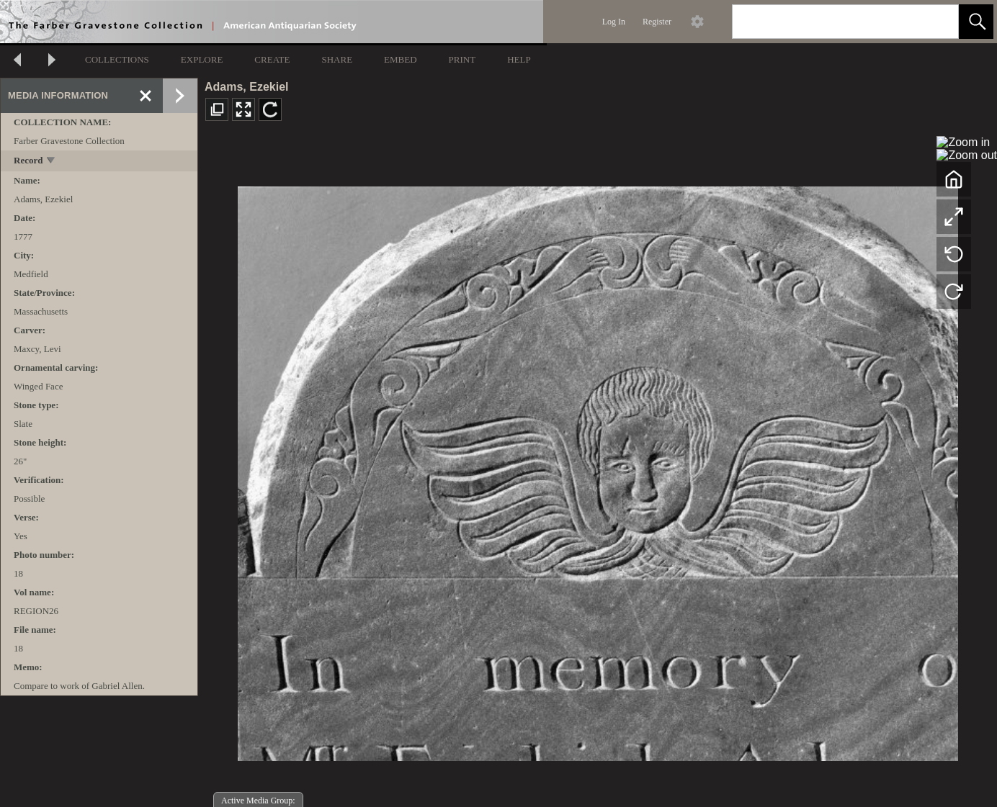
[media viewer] (597, 469)
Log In (613, 22)
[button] (976, 21)
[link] (936, 21)
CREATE (272, 59)
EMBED (400, 59)
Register (657, 22)
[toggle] (51, 161)
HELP (519, 59)
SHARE (336, 59)
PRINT (462, 59)
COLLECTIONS (117, 59)
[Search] (828, 21)
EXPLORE (202, 59)
